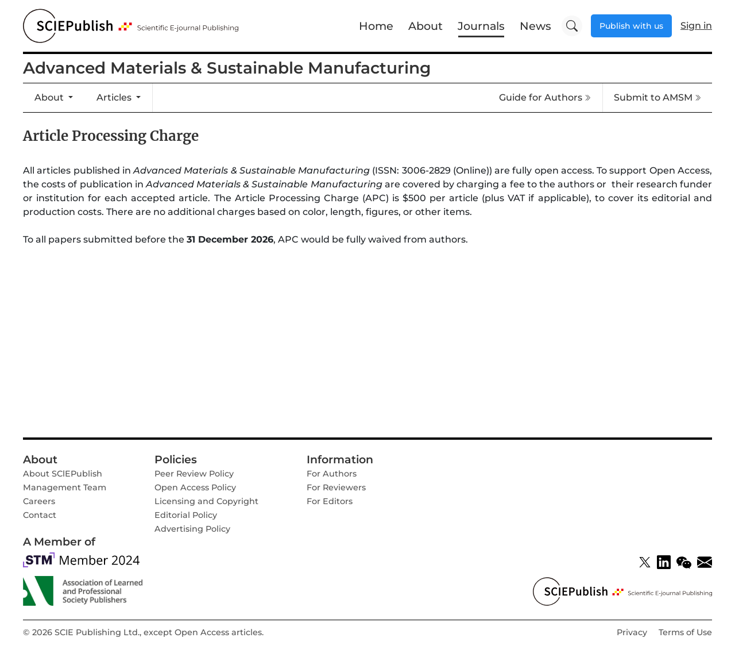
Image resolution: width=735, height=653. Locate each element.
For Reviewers (336, 487)
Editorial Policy (185, 515)
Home (376, 26)
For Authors (332, 473)
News (535, 26)
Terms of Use (685, 632)
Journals (481, 26)
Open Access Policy (195, 487)
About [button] (50, 97)
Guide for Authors (545, 97)
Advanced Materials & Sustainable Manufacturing (227, 68)
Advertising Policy (192, 529)
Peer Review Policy (194, 473)
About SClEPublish (62, 473)
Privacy (632, 632)
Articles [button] (115, 97)
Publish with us (631, 26)
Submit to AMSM (657, 97)
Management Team (64, 487)
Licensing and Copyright (206, 501)
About (425, 26)
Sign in (696, 25)
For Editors (330, 501)
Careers (39, 501)
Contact (39, 515)
